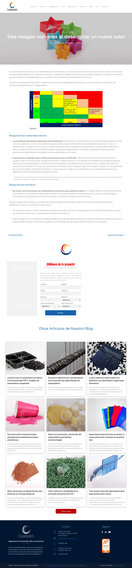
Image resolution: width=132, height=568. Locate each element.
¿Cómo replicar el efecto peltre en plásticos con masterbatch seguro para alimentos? (106, 380)
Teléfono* (64, 291)
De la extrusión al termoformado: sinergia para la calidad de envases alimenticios (22, 437)
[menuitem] (33, 6)
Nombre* (44, 284)
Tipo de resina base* (47, 303)
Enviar (60, 312)
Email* (43, 291)
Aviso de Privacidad (51, 565)
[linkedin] (105, 532)
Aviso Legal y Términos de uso (66, 565)
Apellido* (64, 284)
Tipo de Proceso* (67, 303)
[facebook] (102, 532)
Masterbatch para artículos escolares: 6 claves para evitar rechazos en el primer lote (106, 437)
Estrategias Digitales (118, 565)
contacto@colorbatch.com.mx (67, 538)
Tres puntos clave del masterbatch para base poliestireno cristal (106, 492)
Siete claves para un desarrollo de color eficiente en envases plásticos (24, 492)
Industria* (64, 297)
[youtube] (109, 532)
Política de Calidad (80, 565)
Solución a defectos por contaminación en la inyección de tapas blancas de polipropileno (65, 380)
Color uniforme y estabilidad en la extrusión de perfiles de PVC (63, 492)
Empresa (43, 297)
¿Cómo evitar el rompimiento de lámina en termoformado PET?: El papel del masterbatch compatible (24, 380)
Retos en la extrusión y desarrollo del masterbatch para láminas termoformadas (64, 437)
